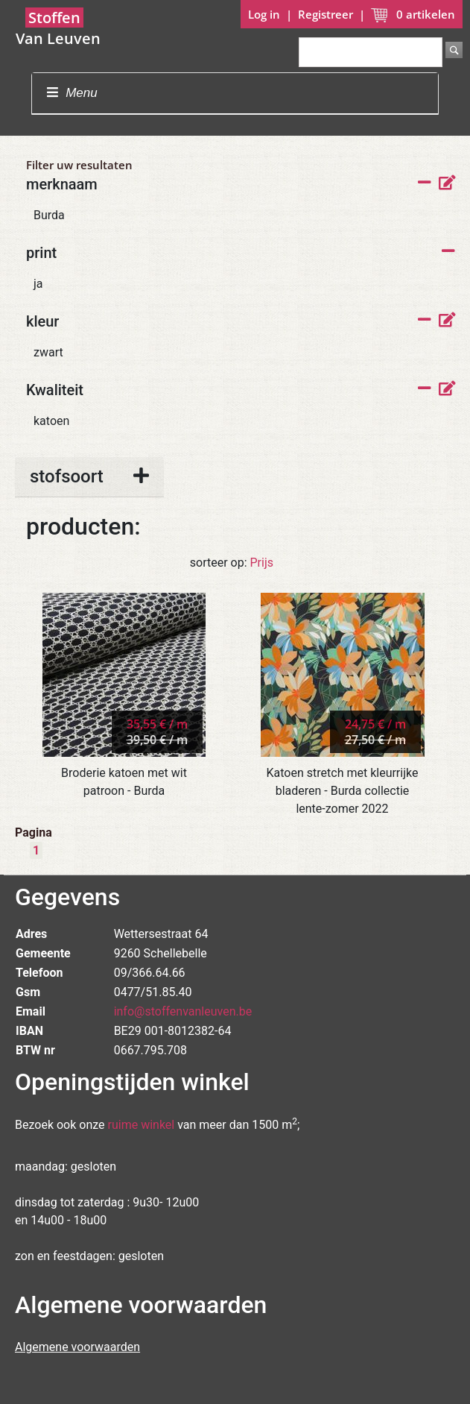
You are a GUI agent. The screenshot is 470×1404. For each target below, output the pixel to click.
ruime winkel (141, 1125)
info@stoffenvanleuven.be (183, 1011)
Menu (72, 93)
